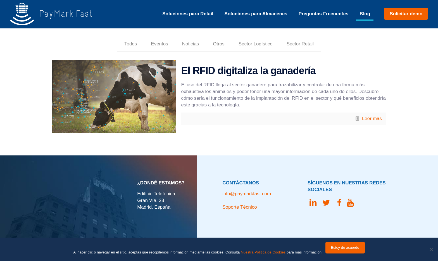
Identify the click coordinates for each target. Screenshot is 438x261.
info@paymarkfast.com (246, 193)
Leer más (372, 118)
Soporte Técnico (239, 207)
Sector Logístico (256, 44)
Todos (130, 44)
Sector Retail (300, 44)
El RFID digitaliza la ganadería (248, 70)
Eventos (159, 44)
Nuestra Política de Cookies (263, 252)
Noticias (190, 44)
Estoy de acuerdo (345, 247)
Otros (219, 44)
